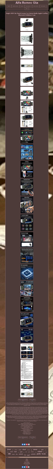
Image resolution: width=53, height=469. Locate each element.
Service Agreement (27, 463)
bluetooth (25, 454)
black (25, 455)
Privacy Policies (26, 462)
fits (43, 451)
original (13, 454)
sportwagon (28, 454)
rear (15, 451)
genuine (33, 454)
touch (19, 449)
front (9, 449)
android (21, 454)
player (16, 449)
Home (27, 459)
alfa (9, 454)
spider (42, 449)
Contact (27, 460)
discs (32, 451)
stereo (35, 449)
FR (27, 465)
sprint (29, 451)
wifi (26, 451)
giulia (39, 454)
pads (21, 451)
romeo (40, 451)
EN (26, 465)
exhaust (28, 449)
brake (44, 454)
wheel (24, 449)
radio (11, 451)
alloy (17, 454)
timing (28, 455)
